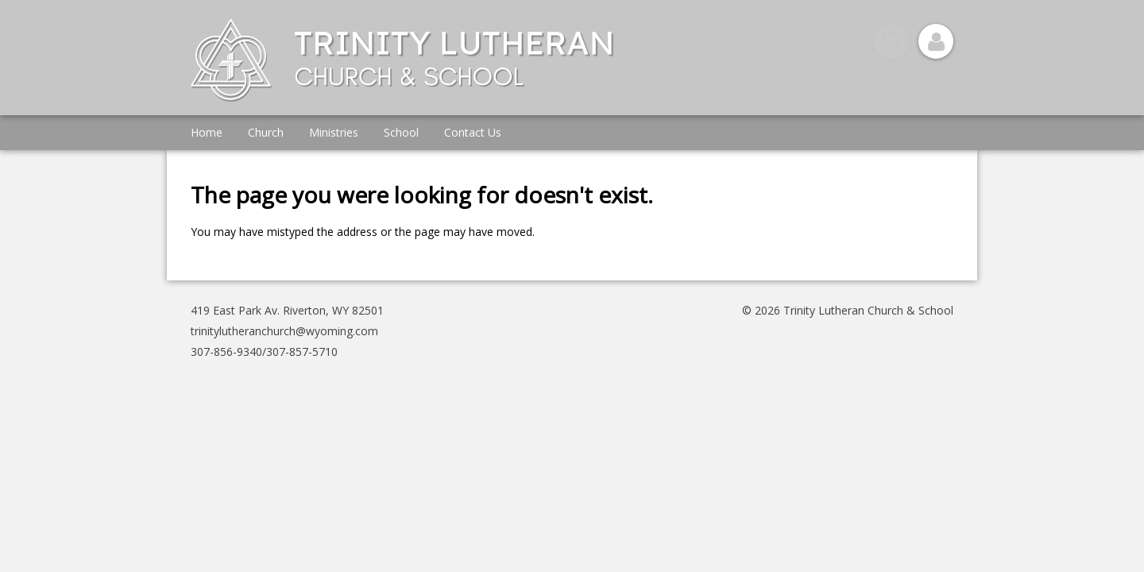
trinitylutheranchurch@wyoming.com (284, 330)
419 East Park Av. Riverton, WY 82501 (287, 310)
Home (206, 132)
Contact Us (472, 132)
